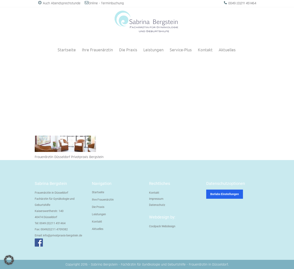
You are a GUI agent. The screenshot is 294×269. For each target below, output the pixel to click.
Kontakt (97, 221)
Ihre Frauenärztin (103, 199)
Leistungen (99, 214)
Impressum (156, 198)
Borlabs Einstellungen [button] (224, 194)
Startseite (98, 192)
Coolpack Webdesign (162, 226)
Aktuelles (97, 229)
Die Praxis (98, 207)
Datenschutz (157, 204)
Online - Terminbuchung (106, 3)
